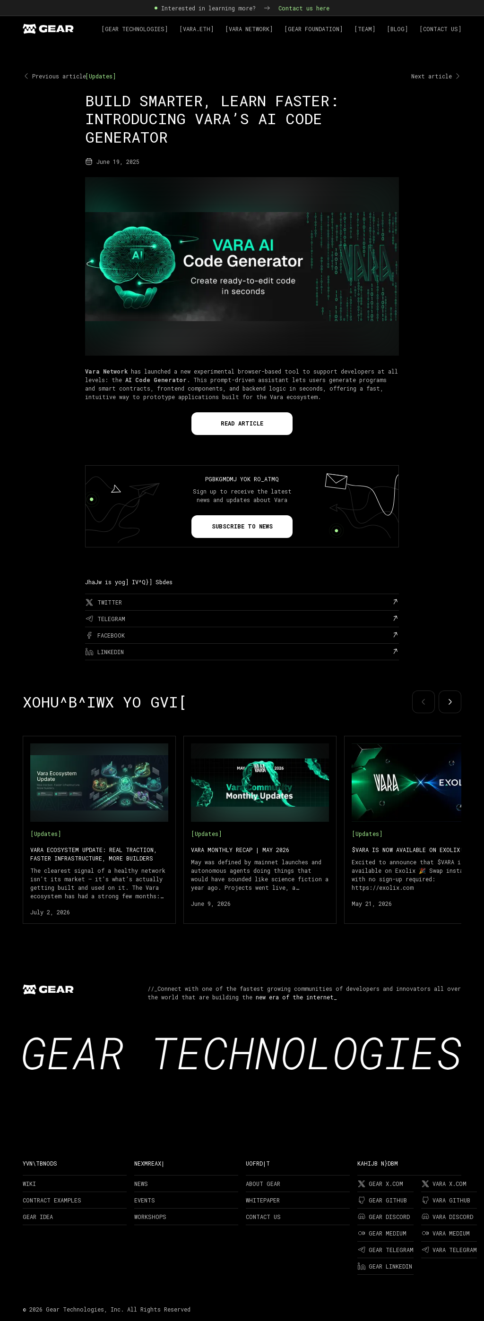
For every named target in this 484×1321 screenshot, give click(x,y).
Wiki (29, 1183)
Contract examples (52, 1200)
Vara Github (445, 1200)
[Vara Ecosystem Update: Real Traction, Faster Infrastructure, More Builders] (99, 829)
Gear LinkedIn (384, 1266)
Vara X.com (444, 1183)
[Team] (364, 29)
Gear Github (382, 1200)
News (141, 1183)
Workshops (150, 1216)
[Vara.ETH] (196, 29)
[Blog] (397, 29)
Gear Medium (381, 1233)
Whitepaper (263, 1200)
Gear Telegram (385, 1249)
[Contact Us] (440, 29)
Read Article (242, 423)
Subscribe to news (242, 526)
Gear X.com (380, 1183)
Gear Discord (383, 1216)
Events (144, 1200)
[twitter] (242, 602)
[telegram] (242, 619)
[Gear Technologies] (134, 29)
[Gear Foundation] (313, 29)
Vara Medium (445, 1233)
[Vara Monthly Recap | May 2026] (260, 829)
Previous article (54, 76)
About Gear (263, 1183)
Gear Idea (38, 1216)
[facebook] (242, 635)
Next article (436, 76)
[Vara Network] (249, 29)
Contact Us (263, 1216)
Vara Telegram (449, 1249)
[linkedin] (242, 652)
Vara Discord (447, 1216)
